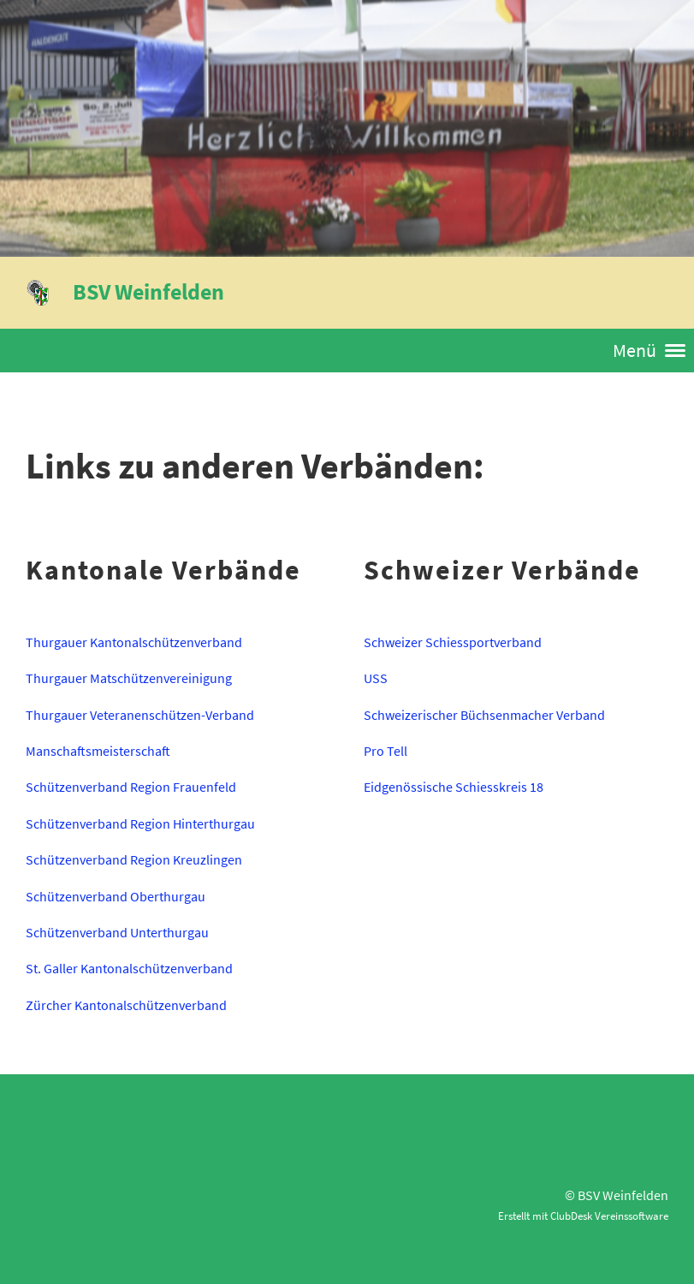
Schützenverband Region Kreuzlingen (134, 859)
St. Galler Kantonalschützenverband (129, 968)
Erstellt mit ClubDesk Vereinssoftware (583, 1215)
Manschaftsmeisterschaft (98, 750)
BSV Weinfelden (148, 291)
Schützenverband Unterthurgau (117, 932)
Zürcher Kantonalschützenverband (126, 1005)
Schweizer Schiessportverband (453, 642)
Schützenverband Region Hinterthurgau (140, 823)
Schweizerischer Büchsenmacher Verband (484, 714)
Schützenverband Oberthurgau (115, 896)
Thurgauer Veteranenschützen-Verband (140, 714)
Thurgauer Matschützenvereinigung (129, 678)
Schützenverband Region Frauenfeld (131, 786)
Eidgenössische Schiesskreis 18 (453, 786)
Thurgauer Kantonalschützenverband (134, 642)
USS (376, 678)
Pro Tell (385, 750)
